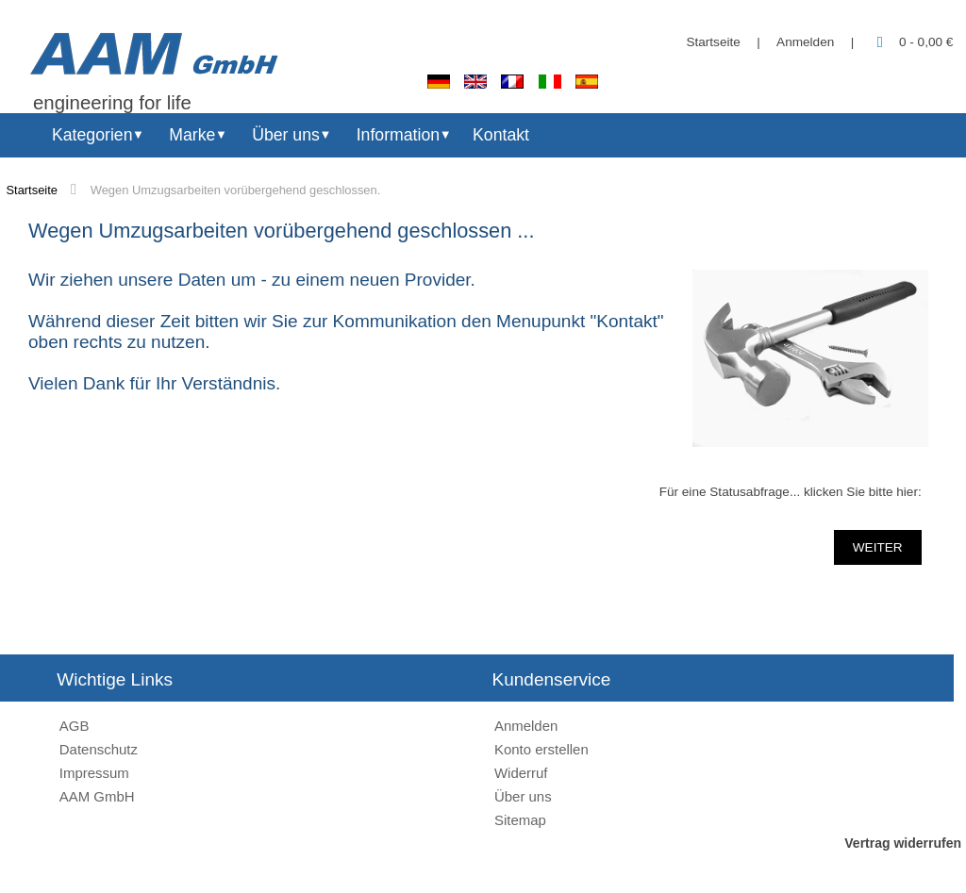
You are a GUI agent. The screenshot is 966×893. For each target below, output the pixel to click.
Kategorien (92, 134)
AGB (74, 726)
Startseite (713, 42)
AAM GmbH (97, 796)
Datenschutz (98, 749)
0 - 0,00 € (912, 42)
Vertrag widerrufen (902, 843)
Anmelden (805, 42)
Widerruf (521, 773)
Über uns (286, 134)
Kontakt (501, 134)
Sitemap (520, 820)
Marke (192, 134)
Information (398, 134)
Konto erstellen (541, 749)
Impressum (94, 773)
